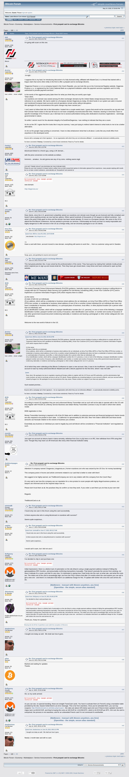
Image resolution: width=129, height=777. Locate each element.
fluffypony (9, 554)
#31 (123, 434)
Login (26, 19)
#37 (123, 629)
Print (122, 30)
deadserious (10, 629)
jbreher (7, 70)
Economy (18, 24)
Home (9, 19)
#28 (123, 284)
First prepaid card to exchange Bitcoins (69, 24)
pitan (7, 659)
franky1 (8, 145)
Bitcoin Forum (9, 24)
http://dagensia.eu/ (31, 189)
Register (32, 19)
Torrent (33, 16)
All (17, 30)
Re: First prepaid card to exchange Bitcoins (46, 37)
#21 (123, 38)
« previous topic (110, 28)
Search (20, 19)
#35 (123, 555)
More (38, 19)
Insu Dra (8, 229)
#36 (123, 592)
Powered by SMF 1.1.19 (52, 773)
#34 (123, 526)
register (29, 12)
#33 (123, 506)
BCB (6, 174)
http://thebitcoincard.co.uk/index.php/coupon (48, 708)
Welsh (7, 259)
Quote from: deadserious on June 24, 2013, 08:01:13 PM (42, 729)
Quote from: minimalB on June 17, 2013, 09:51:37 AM (41, 530)
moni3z (8, 433)
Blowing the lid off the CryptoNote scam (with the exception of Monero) (46, 625)
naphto (7, 525)
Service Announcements (43, 24)
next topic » (120, 28)
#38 (123, 659)
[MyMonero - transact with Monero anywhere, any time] (74, 585)
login (23, 12)
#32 (123, 464)
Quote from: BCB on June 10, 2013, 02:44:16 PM (39, 337)
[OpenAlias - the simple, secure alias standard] (74, 587)
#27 (123, 260)
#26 (123, 230)
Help (15, 19)
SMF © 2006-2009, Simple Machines (72, 773)
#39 (123, 689)
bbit (6, 37)
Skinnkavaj (9, 592)
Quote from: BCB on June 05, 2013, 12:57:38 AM (39, 233)
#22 (123, 71)
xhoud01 (8, 210)
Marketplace (28, 24)
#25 (123, 211)
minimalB (8, 506)
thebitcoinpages (11, 463)
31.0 (28, 16)
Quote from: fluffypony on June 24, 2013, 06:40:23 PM (41, 596)
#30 (123, 398)
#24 (123, 175)
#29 (123, 333)
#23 (123, 146)
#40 (123, 725)
